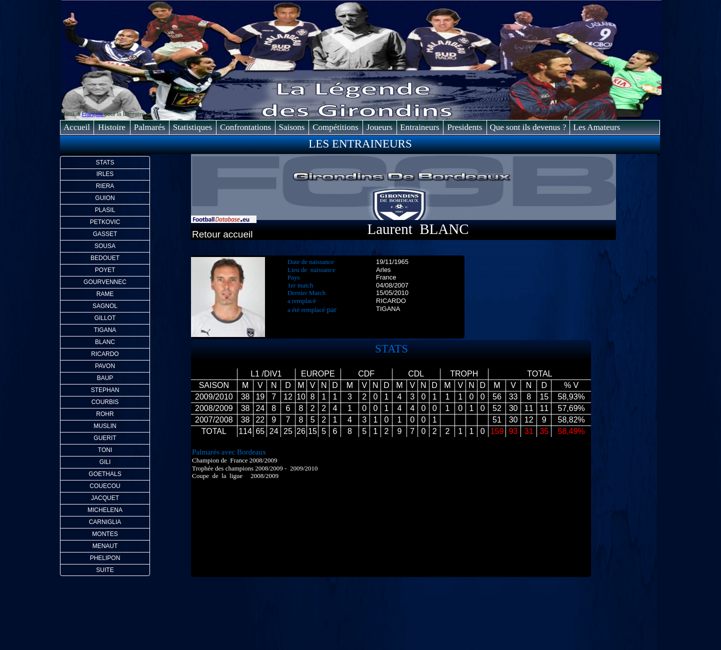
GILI (105, 462)
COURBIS (105, 402)
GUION (104, 198)
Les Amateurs (597, 127)
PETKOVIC (105, 222)
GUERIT (105, 438)
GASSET (105, 234)
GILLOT (105, 318)
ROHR (105, 414)
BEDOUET (105, 258)
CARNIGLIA (105, 522)
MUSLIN (105, 426)
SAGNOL (105, 306)
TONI (105, 450)
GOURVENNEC (105, 282)
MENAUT (105, 546)
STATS (105, 162)
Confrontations (245, 127)
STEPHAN (105, 390)
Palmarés (149, 127)
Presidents (465, 127)
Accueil (77, 127)
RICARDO (104, 354)
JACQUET (105, 498)
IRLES (105, 174)
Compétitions (335, 127)
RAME (105, 294)
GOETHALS (104, 474)
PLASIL (105, 210)
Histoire (112, 127)
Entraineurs (419, 127)
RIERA (105, 186)
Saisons (292, 127)
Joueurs (379, 127)
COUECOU (105, 486)
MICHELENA (105, 510)
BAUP (105, 378)
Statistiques (192, 127)
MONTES (105, 534)
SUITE (105, 570)
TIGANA (105, 330)
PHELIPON (105, 558)
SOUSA (105, 246)
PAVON (105, 366)
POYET (105, 270)
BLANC (105, 342)
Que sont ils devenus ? (528, 127)
